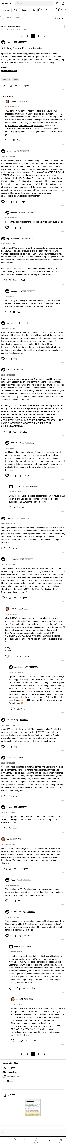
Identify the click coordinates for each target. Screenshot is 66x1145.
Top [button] (3, 1132)
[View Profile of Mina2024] (12, 518)
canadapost (6, 79)
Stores (61, 1143)
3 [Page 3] (38, 36)
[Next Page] (44, 36)
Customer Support (14, 26)
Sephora (7, 3)
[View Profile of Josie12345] (12, 720)
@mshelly (5, 848)
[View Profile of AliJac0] (11, 758)
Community (48, 1143)
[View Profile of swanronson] (12, 151)
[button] (3, 85)
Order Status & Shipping (9, 70)
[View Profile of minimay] (11, 370)
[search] (34, 3)
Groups (25, 10)
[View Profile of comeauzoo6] (18, 212)
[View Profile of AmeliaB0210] (21, 667)
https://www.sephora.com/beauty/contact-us (24, 126)
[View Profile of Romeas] (12, 323)
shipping (15, 79)
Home (5, 1143)
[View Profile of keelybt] (11, 839)
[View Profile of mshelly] (11, 42)
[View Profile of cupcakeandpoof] (15, 238)
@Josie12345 (11, 618)
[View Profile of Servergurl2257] (18, 912)
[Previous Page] (21, 36)
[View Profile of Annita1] (19, 946)
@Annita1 (15, 1008)
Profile (16, 10)
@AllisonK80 (11, 111)
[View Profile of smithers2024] (17, 443)
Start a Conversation (48, 10)
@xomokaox (29, 1008)
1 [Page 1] (27, 36)
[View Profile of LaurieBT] (16, 101)
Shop (15, 1143)
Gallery (33, 10)
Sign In (36, 1141)
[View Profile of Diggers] (16, 880)
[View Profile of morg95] (11, 807)
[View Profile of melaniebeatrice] (15, 559)
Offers (25, 1143)
